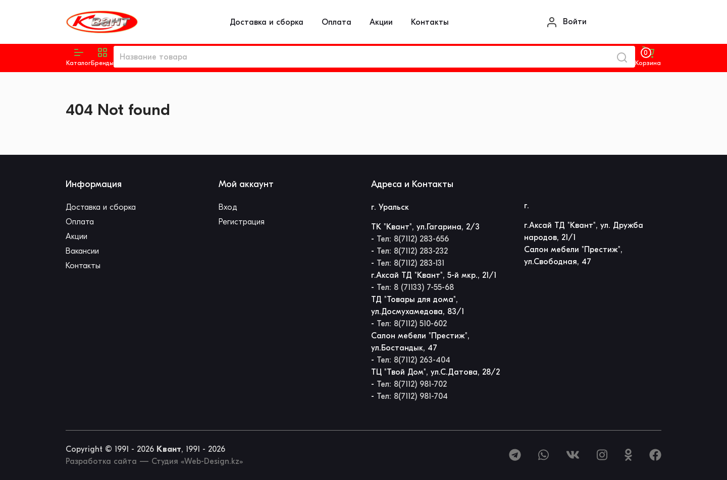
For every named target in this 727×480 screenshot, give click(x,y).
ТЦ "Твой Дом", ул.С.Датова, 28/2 (435, 372)
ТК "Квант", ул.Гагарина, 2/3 (425, 226)
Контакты (430, 22)
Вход (228, 207)
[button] (102, 57)
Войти (566, 22)
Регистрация (242, 221)
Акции (381, 22)
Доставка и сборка (266, 22)
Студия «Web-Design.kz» (197, 461)
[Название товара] (361, 57)
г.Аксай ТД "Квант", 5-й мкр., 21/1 (433, 275)
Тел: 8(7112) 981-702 (412, 384)
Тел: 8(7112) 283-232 (412, 251)
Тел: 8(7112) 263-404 (413, 360)
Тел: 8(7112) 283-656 (413, 239)
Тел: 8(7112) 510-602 (412, 323)
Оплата (336, 22)
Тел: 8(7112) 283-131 (410, 263)
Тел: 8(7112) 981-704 (412, 396)
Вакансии (82, 251)
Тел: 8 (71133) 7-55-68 (415, 287)
